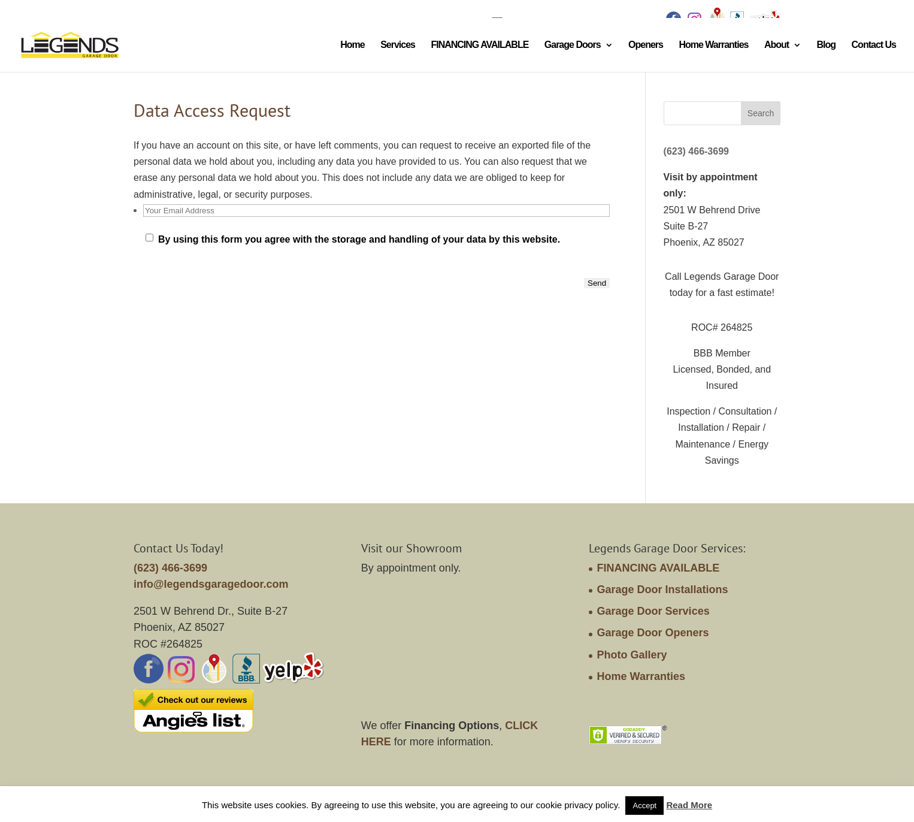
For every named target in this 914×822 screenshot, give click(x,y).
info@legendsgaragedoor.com (211, 584)
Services (397, 45)
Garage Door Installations (662, 590)
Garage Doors (572, 45)
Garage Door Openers (653, 633)
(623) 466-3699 (696, 151)
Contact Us (874, 45)
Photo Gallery (632, 655)
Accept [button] (644, 805)
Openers (645, 45)
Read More (689, 805)
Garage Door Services (653, 611)
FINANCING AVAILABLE (479, 45)
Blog (826, 45)
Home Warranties (713, 45)
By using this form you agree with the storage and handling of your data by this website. (359, 239)
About (776, 45)
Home (352, 45)
